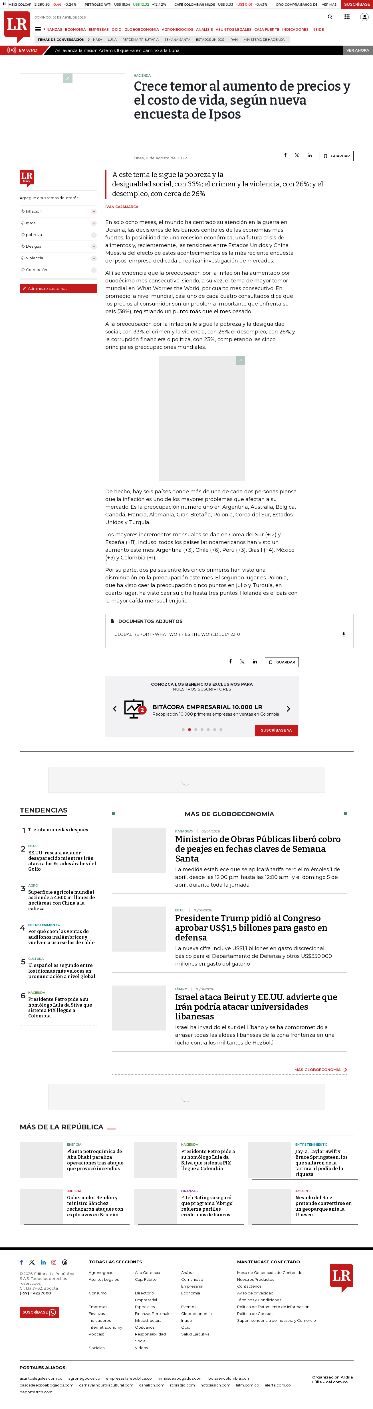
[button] (113, 709)
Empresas (98, 1306)
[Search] (330, 17)
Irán (234, 40)
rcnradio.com (182, 1385)
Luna (112, 40)
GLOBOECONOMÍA (141, 29)
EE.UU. (33, 846)
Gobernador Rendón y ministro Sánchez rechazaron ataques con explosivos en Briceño (95, 1206)
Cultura (36, 959)
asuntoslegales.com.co (41, 1378)
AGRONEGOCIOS (177, 29)
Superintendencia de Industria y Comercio (276, 1320)
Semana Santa (177, 40)
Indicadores (100, 1320)
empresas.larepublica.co (129, 1378)
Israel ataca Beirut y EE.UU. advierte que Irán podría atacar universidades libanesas (256, 1007)
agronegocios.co (84, 1378)
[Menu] (39, 29)
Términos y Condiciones (259, 1300)
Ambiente (303, 1191)
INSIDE (317, 29)
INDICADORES (295, 29)
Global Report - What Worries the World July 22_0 (230, 634)
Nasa (97, 40)
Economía (190, 1293)
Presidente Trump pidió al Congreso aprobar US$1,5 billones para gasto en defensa (251, 928)
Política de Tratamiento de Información (273, 1306)
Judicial (74, 1191)
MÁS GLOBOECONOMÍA (318, 1069)
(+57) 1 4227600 (35, 1293)
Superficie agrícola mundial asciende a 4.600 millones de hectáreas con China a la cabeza (61, 900)
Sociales (96, 1347)
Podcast (96, 1334)
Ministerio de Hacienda (264, 40)
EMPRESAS (99, 29)
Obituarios (144, 1327)
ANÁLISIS (204, 29)
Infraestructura (148, 1320)
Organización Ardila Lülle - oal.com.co (332, 1379)
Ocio (185, 1327)
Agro (33, 885)
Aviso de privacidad (255, 1293)
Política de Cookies (255, 1313)
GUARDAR (336, 156)
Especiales (145, 1306)
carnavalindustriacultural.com (106, 1385)
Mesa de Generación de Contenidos (270, 1272)
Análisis (187, 1272)
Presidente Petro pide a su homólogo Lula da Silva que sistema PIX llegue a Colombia (60, 1008)
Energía (74, 1145)
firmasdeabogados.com (180, 1378)
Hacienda (36, 993)
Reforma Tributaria (140, 40)
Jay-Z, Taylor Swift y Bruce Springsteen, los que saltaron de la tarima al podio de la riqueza (321, 1163)
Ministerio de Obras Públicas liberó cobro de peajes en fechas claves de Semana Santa (258, 849)
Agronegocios (102, 1272)
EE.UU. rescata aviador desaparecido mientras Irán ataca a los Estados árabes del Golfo (62, 861)
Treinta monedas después (58, 829)
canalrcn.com (151, 1385)
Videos (141, 1347)
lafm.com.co (247, 1385)
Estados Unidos (210, 40)
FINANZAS (52, 29)
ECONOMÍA (75, 29)
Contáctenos (249, 1286)
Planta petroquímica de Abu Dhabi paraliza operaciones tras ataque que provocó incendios (95, 1160)
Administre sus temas (45, 288)
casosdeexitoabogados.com (46, 1385)
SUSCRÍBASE (357, 4)
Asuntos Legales (104, 1279)
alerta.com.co (278, 1385)
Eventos (188, 1306)
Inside (186, 1320)
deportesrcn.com (36, 1392)
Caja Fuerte (146, 1279)
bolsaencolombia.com (229, 1378)
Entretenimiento (44, 925)
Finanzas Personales (153, 1313)
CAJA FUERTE (266, 29)
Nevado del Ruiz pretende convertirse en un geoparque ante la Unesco (323, 1206)
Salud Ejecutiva (195, 1334)
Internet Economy (105, 1327)
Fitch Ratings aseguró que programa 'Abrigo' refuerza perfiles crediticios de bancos (207, 1206)
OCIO (117, 29)
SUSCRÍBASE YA (276, 730)
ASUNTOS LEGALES (233, 29)
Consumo (98, 1293)
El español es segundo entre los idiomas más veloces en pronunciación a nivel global (61, 971)
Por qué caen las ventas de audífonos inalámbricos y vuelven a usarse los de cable (61, 937)
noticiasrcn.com (215, 1385)
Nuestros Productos (255, 1279)
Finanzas (189, 1191)
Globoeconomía (196, 1313)
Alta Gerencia (147, 1272)
